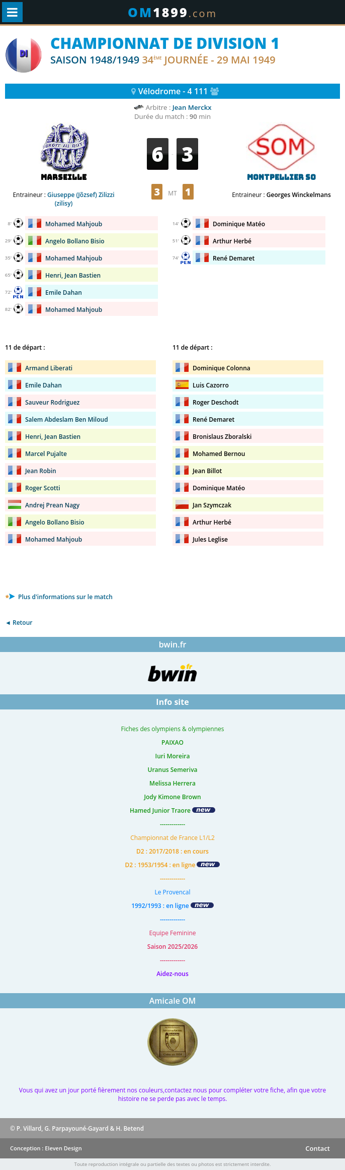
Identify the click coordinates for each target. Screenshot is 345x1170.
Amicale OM (172, 1000)
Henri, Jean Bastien (73, 275)
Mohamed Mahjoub (73, 224)
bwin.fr (173, 644)
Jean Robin (40, 471)
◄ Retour (18, 622)
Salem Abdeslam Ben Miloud (66, 419)
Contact (317, 1148)
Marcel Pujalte (46, 453)
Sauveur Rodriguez (52, 402)
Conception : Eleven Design (46, 1148)
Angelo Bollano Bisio (75, 241)
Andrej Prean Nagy (52, 505)
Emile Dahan (63, 292)
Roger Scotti (42, 488)
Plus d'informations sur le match (59, 597)
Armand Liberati (48, 368)
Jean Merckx (192, 107)
